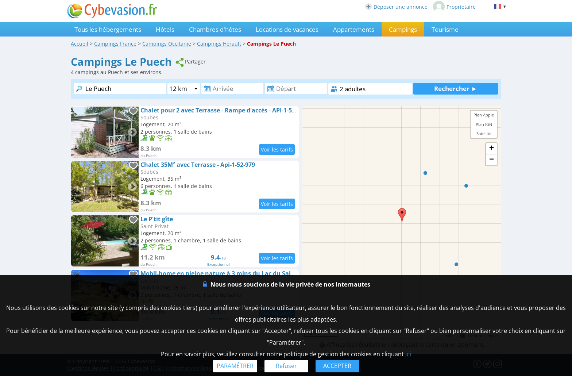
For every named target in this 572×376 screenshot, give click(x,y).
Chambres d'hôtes (215, 29)
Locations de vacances (287, 29)
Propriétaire (454, 6)
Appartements (353, 29)
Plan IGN (484, 124)
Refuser (286, 366)
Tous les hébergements (107, 29)
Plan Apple (484, 115)
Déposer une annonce (396, 6)
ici (408, 354)
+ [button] (491, 148)
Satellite (483, 133)
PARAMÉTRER (235, 366)
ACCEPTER (337, 366)
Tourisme (445, 29)
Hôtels (165, 29)
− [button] (491, 159)
